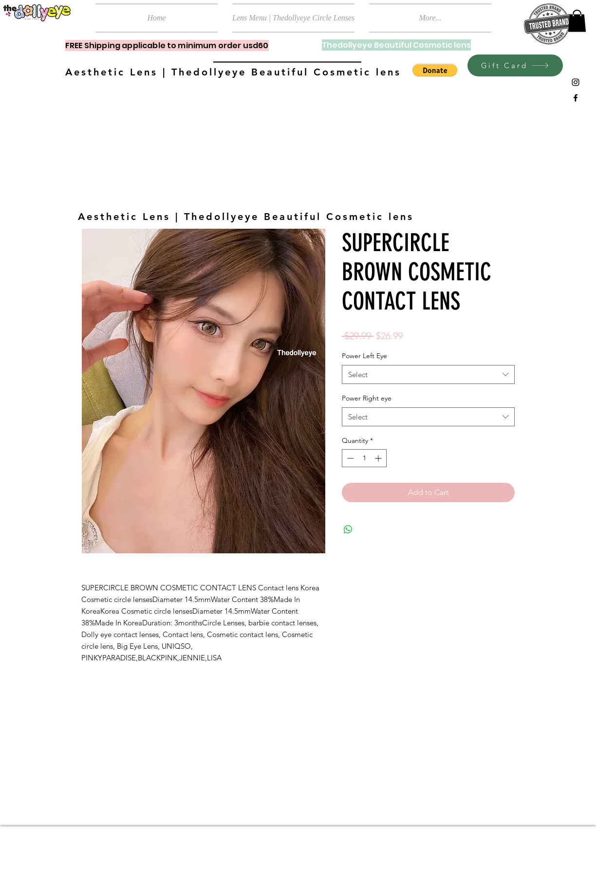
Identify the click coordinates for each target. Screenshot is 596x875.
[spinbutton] (364, 458)
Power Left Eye (364, 355)
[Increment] (379, 458)
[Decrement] (349, 458)
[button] (577, 21)
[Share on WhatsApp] (348, 529)
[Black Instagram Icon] (575, 82)
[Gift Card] (515, 65)
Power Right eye (366, 398)
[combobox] (428, 374)
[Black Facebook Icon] (575, 98)
